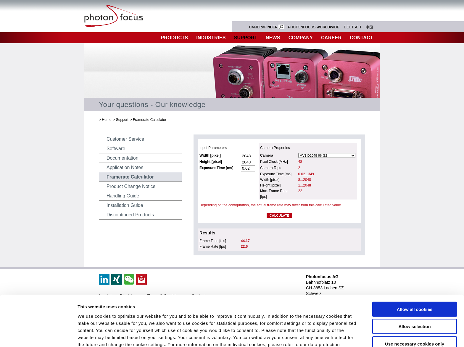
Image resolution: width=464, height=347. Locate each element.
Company (301, 37)
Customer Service (125, 139)
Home (106, 120)
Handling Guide (123, 195)
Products (174, 37)
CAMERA (266, 27)
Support (245, 37)
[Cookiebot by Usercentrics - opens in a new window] (38, 335)
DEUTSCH (352, 27)
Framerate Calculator (149, 120)
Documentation (122, 157)
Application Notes (125, 167)
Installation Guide (125, 205)
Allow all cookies (415, 273)
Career (331, 37)
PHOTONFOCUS (313, 27)
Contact (361, 37)
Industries (211, 37)
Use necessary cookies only (414, 308)
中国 (369, 27)
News (273, 37)
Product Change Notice (131, 186)
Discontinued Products (130, 214)
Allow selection (414, 291)
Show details (310, 335)
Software (116, 148)
